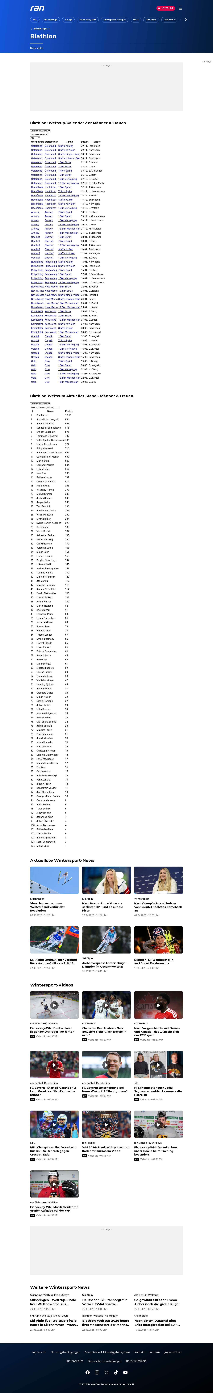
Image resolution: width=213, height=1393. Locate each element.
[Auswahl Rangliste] (45, 407)
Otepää (35, 336)
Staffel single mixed (68, 154)
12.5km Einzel (65, 290)
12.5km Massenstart (69, 228)
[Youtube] (125, 1372)
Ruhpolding (37, 261)
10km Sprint (64, 174)
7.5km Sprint (65, 170)
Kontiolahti (37, 311)
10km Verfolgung (67, 179)
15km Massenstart (68, 232)
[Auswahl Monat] (39, 134)
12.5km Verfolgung (68, 183)
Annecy (35, 212)
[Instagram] (97, 1372)
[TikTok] (116, 1372)
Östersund (36, 145)
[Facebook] (87, 1372)
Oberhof (35, 237)
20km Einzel (64, 166)
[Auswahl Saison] (40, 130)
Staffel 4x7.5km (66, 150)
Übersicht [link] (36, 48)
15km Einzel (64, 162)
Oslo (33, 361)
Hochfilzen (37, 187)
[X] (106, 1372)
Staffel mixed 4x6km (69, 158)
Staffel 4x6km (65, 145)
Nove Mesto (37, 286)
